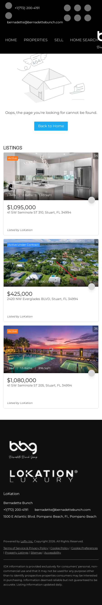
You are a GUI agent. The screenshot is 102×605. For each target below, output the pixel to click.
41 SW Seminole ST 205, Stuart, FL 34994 (39, 385)
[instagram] (77, 18)
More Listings (88, 148)
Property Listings (16, 552)
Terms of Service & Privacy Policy (25, 548)
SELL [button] (58, 40)
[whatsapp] (87, 18)
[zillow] (67, 18)
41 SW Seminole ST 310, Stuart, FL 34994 (39, 212)
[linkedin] (77, 8)
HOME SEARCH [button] (84, 40)
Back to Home (51, 126)
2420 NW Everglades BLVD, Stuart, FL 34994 (42, 299)
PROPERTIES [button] (36, 40)
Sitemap (36, 552)
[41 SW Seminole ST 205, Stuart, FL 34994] (51, 349)
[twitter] (87, 8)
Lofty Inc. (27, 541)
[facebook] (67, 8)
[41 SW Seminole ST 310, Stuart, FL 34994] (51, 176)
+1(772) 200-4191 (15, 510)
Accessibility (52, 552)
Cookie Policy (59, 548)
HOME (11, 40)
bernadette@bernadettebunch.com (63, 510)
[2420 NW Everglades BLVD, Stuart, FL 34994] (51, 263)
